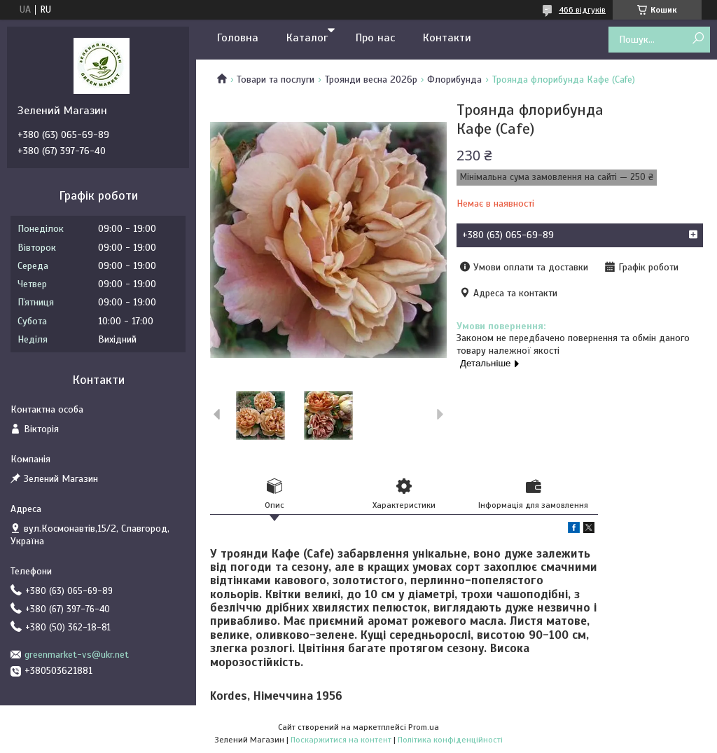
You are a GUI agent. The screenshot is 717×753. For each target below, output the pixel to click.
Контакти (447, 38)
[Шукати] (697, 39)
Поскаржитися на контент (341, 740)
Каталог (307, 38)
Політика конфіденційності (450, 740)
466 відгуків (582, 10)
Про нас (375, 38)
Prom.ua (423, 727)
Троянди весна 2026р (371, 79)
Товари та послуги (275, 79)
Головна (237, 38)
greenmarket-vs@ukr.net (77, 655)
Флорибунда (454, 79)
